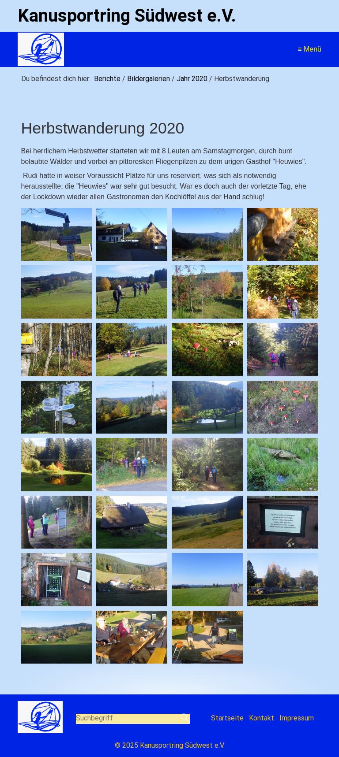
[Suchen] (185, 718)
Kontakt (261, 718)
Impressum (296, 718)
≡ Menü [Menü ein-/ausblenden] (309, 49)
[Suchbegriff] (133, 719)
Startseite (227, 718)
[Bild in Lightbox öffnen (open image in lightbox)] (56, 234)
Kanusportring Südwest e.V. (127, 15)
